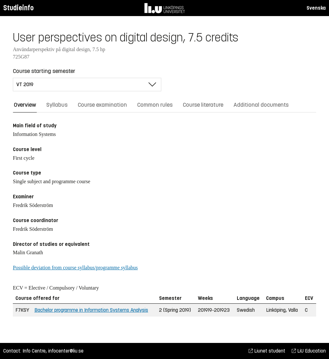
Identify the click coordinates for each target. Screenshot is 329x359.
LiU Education (309, 351)
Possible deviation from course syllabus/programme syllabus (75, 267)
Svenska (316, 8)
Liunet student (267, 351)
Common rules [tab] (155, 104)
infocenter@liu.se (66, 351)
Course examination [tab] (102, 104)
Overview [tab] (25, 104)
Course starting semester (44, 71)
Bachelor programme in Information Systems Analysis (91, 310)
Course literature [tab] (203, 104)
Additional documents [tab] (261, 104)
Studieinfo (18, 8)
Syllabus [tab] (56, 104)
